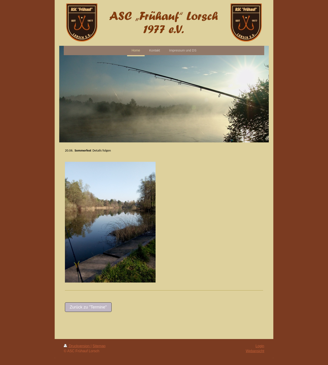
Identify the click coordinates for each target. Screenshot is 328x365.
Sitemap (98, 346)
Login (260, 346)
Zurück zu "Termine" (88, 307)
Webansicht (255, 351)
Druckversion (77, 346)
